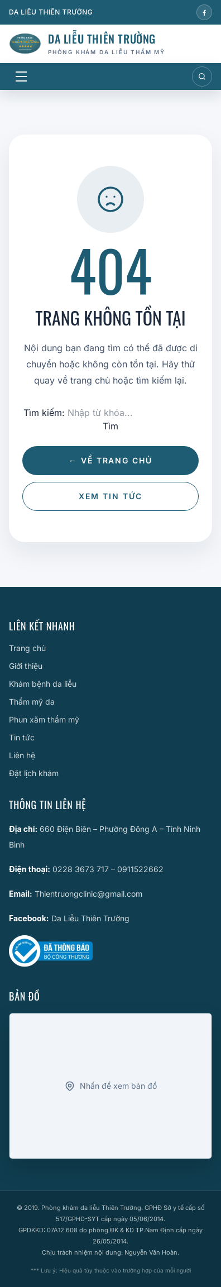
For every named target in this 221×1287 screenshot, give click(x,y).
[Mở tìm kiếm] (202, 76)
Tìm (110, 426)
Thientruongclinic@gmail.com (88, 893)
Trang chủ (27, 648)
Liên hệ (22, 755)
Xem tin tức (110, 496)
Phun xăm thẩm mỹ (44, 719)
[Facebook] (204, 12)
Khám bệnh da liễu (42, 683)
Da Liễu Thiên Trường (90, 918)
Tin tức (22, 737)
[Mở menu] (21, 76)
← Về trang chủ (110, 460)
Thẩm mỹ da (32, 701)
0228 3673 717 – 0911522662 (108, 869)
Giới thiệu (25, 666)
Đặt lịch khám (34, 773)
